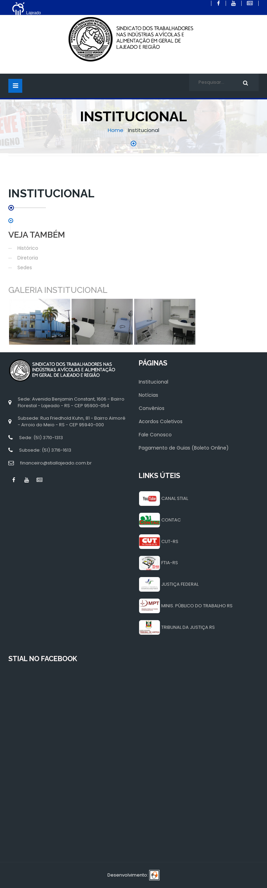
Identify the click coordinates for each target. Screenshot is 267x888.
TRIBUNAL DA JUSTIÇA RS (188, 627)
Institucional (153, 381)
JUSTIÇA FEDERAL (180, 584)
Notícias (148, 395)
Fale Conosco (155, 434)
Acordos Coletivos (161, 421)
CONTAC (171, 520)
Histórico (27, 248)
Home (115, 130)
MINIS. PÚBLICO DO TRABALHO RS (197, 605)
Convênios (151, 408)
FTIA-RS (169, 562)
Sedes (24, 267)
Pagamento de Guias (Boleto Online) (184, 447)
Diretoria (27, 257)
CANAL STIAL (174, 498)
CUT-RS (169, 541)
